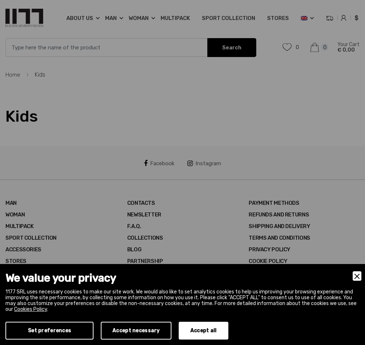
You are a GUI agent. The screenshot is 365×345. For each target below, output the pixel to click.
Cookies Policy (30, 309)
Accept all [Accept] (203, 331)
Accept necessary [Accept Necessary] (135, 331)
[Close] (357, 276)
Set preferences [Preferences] (49, 331)
